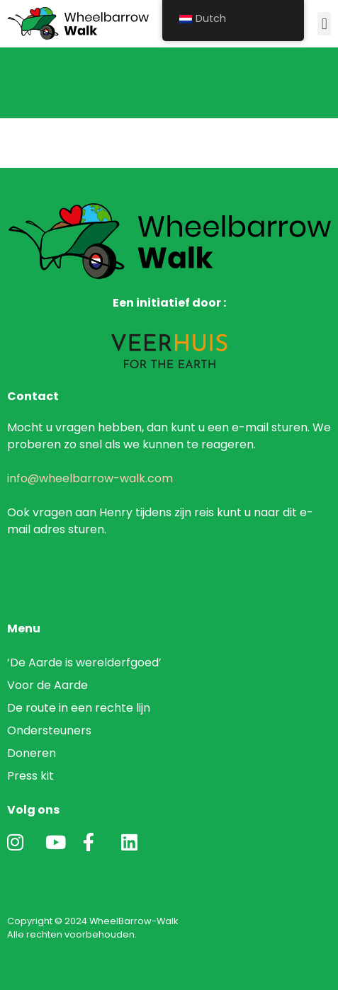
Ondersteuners (49, 730)
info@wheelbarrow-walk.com (90, 478)
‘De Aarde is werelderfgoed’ (85, 662)
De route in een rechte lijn (78, 708)
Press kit (30, 776)
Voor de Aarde (47, 685)
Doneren (31, 753)
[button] (324, 23)
